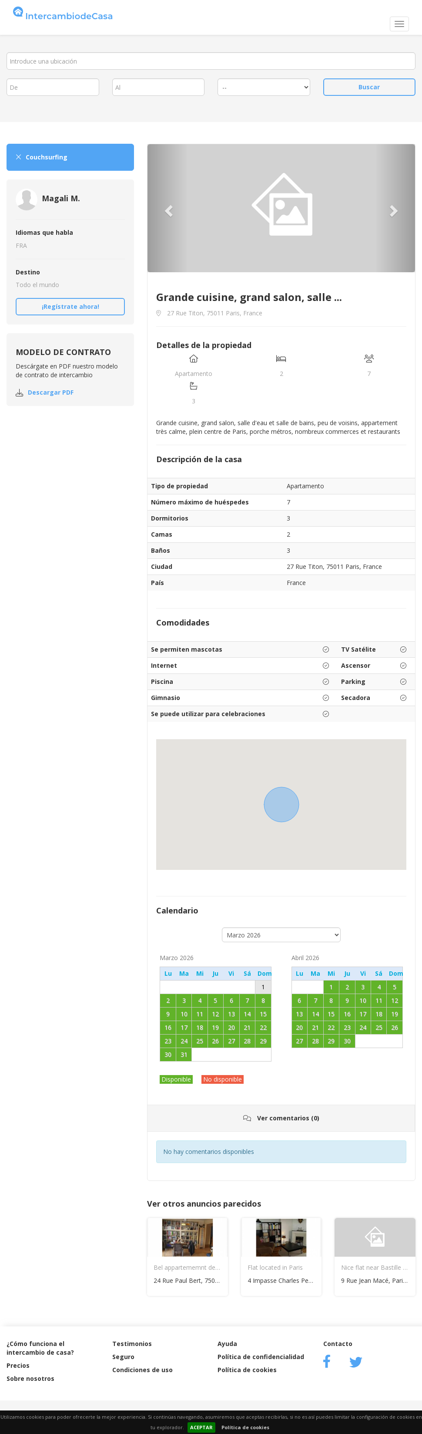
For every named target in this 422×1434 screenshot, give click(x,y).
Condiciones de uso (142, 1370)
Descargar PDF (51, 392)
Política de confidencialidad (261, 1357)
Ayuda (227, 1343)
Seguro (123, 1357)
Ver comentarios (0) (281, 1118)
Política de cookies (245, 1427)
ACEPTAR (201, 1427)
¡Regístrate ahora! (70, 306)
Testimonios (132, 1343)
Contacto (337, 1343)
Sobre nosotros (30, 1378)
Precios (18, 1365)
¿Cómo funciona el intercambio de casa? (40, 1347)
